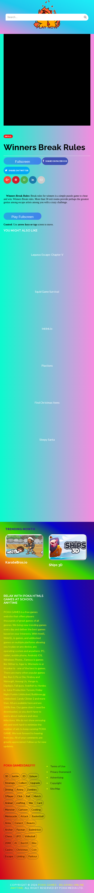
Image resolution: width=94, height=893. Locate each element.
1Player (9, 796)
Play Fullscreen (22, 217)
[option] (25, 549)
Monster (10, 809)
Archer (9, 829)
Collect (23, 782)
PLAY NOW (47, 27)
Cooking (36, 809)
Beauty (31, 822)
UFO (18, 836)
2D (24, 776)
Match (37, 796)
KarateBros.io (16, 562)
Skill (8, 136)
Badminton (35, 829)
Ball (28, 796)
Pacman (20, 829)
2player (33, 776)
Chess (8, 836)
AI (15, 842)
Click (20, 796)
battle (15, 776)
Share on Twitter (16, 170)
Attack (24, 816)
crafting (20, 802)
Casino (9, 849)
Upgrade (35, 782)
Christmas (22, 849)
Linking (21, 856)
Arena (20, 789)
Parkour (32, 856)
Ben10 (24, 842)
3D (6, 776)
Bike (34, 842)
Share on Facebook (55, 161)
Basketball (38, 816)
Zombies (32, 789)
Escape (9, 856)
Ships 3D (55, 565)
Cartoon (23, 809)
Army (8, 822)
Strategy (10, 782)
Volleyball (30, 836)
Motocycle (11, 816)
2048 (8, 842)
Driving (9, 789)
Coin (34, 849)
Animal (9, 802)
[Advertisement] (31, 506)
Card (39, 802)
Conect (19, 822)
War (31, 802)
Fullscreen (22, 161)
